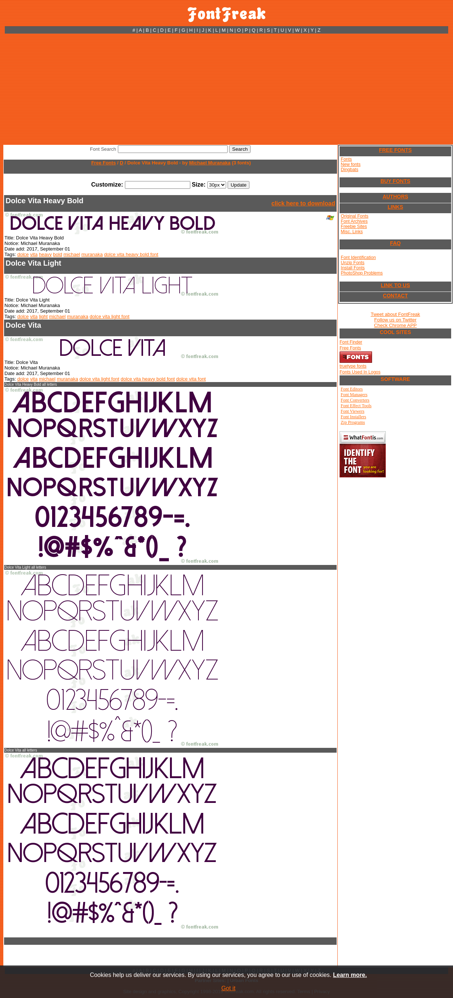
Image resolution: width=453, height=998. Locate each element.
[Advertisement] (226, 89)
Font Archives (354, 221)
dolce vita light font (110, 316)
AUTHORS (395, 197)
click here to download (303, 203)
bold (57, 254)
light (43, 316)
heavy (45, 254)
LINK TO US (395, 285)
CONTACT (395, 296)
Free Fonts (103, 163)
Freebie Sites (354, 226)
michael (72, 254)
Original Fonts (354, 216)
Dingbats (349, 169)
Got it (228, 988)
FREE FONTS (395, 150)
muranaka (92, 254)
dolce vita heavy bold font (131, 254)
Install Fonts (353, 267)
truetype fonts (353, 366)
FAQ (395, 243)
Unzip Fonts (352, 262)
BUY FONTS (396, 181)
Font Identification (358, 257)
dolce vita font (191, 379)
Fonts (346, 159)
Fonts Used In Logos (360, 372)
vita (33, 254)
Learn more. (350, 975)
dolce (23, 254)
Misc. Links (351, 231)
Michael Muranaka (210, 163)
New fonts (350, 164)
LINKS (395, 207)
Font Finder (351, 342)
